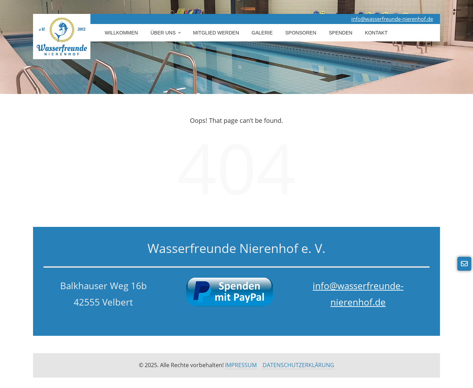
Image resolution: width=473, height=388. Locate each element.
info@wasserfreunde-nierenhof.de (392, 19)
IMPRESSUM (241, 365)
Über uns (166, 32)
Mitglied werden (216, 32)
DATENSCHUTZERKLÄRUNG (298, 365)
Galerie (262, 32)
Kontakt (376, 32)
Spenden (340, 32)
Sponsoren (300, 32)
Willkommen (121, 32)
